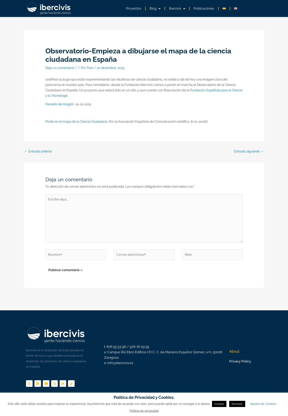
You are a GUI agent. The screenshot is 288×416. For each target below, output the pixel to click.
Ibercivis (177, 8)
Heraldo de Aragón (59, 104)
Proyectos (133, 8)
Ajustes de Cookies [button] (263, 404)
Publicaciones (204, 8)
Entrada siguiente (249, 151)
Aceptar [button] (219, 403)
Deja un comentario (59, 68)
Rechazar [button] (237, 403)
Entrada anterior (38, 151)
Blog (155, 8)
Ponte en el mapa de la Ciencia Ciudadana (76, 121)
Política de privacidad (144, 411)
